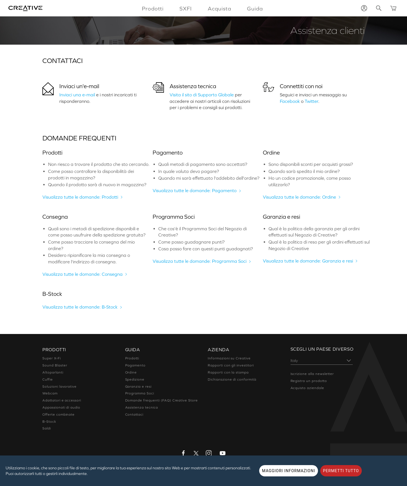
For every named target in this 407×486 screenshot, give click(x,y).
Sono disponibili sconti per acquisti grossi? (311, 164)
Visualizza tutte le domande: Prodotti (80, 196)
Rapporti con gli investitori (231, 365)
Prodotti (132, 358)
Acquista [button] (219, 8)
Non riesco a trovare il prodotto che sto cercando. (99, 164)
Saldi (46, 428)
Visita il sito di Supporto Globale (202, 94)
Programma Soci (139, 393)
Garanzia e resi (138, 387)
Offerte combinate (58, 414)
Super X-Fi (51, 358)
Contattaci (134, 414)
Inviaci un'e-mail (79, 86)
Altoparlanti (52, 372)
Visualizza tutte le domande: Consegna (82, 274)
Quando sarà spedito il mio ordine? (304, 171)
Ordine (131, 372)
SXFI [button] (185, 8)
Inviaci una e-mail (77, 94)
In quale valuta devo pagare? (188, 171)
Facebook (290, 101)
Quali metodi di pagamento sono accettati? (202, 164)
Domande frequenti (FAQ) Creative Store (161, 400)
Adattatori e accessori (61, 400)
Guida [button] (255, 8)
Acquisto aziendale (307, 388)
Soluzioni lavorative (59, 387)
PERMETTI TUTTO (341, 470)
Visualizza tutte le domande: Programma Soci (199, 261)
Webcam (50, 393)
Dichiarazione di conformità (232, 379)
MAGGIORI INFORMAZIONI (288, 470)
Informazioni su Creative (229, 358)
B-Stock (49, 422)
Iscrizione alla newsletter (312, 374)
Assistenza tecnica (193, 86)
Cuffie (47, 379)
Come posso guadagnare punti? (191, 241)
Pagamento (135, 365)
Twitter (311, 101)
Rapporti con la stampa (228, 372)
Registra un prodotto (309, 381)
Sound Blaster (54, 365)
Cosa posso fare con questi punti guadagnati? (205, 248)
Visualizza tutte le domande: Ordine (299, 196)
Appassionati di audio (61, 407)
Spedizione (135, 379)
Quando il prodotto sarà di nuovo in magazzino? (97, 184)
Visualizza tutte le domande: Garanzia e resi (308, 260)
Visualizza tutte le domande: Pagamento (195, 190)
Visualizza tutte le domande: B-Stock (80, 306)
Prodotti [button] (153, 8)
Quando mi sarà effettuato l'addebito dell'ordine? (208, 178)
